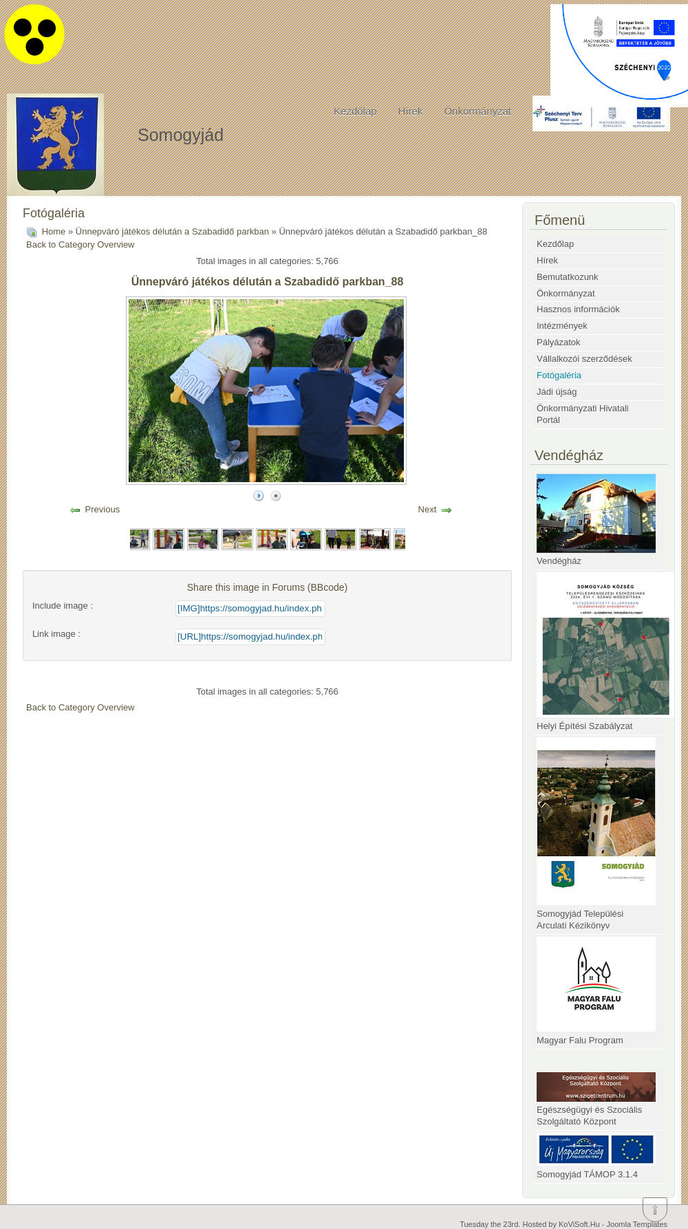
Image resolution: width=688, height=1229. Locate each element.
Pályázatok (559, 342)
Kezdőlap (355, 111)
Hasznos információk (578, 309)
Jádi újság (557, 392)
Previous (102, 509)
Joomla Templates (637, 1224)
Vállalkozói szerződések (584, 359)
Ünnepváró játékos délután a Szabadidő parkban (172, 231)
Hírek (410, 111)
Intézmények (562, 325)
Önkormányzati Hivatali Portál (583, 414)
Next (427, 509)
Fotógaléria (559, 375)
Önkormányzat (477, 111)
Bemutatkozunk (568, 277)
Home (54, 231)
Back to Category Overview (80, 244)
